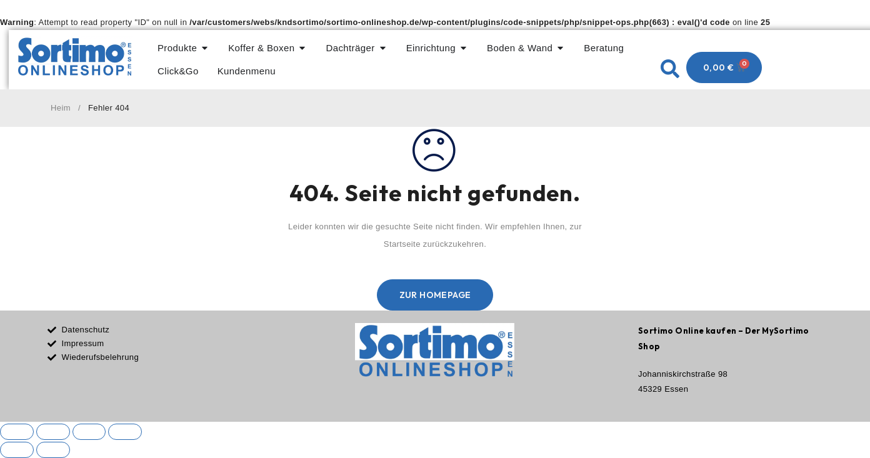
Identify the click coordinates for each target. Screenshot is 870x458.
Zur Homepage (435, 295)
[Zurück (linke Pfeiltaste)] (17, 450)
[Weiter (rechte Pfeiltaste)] (53, 450)
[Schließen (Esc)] (125, 432)
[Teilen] (89, 432)
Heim (61, 107)
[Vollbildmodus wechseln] (53, 432)
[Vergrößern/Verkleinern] (17, 432)
